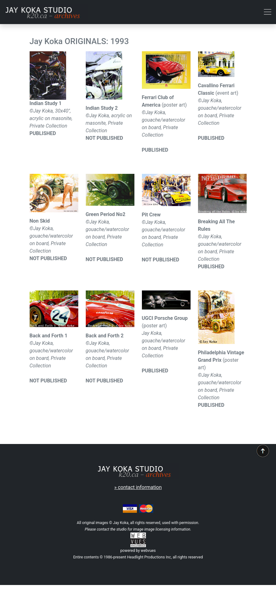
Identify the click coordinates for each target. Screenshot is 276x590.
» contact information (138, 487)
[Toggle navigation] (267, 12)
